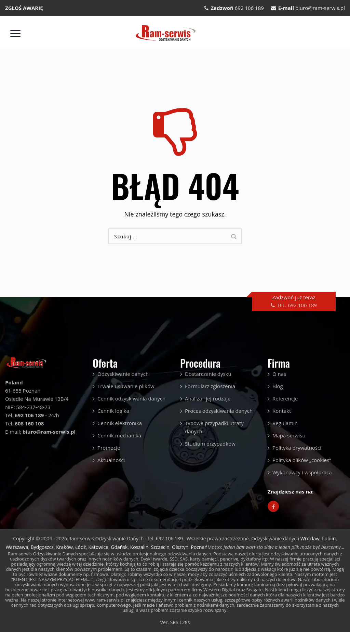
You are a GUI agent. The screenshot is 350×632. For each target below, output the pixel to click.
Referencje (285, 398)
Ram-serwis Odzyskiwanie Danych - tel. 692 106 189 (126, 538)
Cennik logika (113, 410)
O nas (279, 373)
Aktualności (111, 460)
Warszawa (16, 547)
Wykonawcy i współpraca (302, 472)
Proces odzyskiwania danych (219, 410)
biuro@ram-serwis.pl (320, 7)
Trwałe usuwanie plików (125, 386)
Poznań (199, 547)
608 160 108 (29, 423)
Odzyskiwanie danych (123, 373)
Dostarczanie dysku (208, 373)
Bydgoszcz (42, 547)
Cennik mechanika (119, 435)
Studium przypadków (210, 443)
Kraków (64, 547)
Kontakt (281, 410)
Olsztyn (180, 547)
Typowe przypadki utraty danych (214, 427)
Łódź (80, 547)
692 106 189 (249, 7)
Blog (277, 386)
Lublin (329, 538)
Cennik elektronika (119, 423)
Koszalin (139, 547)
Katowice (98, 547)
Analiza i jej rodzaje (207, 398)
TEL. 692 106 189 (297, 305)
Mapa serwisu (289, 435)
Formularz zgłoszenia (210, 386)
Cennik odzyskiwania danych (131, 398)
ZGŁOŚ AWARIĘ (24, 7)
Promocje (108, 447)
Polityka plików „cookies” (301, 460)
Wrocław (310, 538)
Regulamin (285, 423)
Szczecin (160, 547)
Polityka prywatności (296, 447)
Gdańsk (119, 547)
